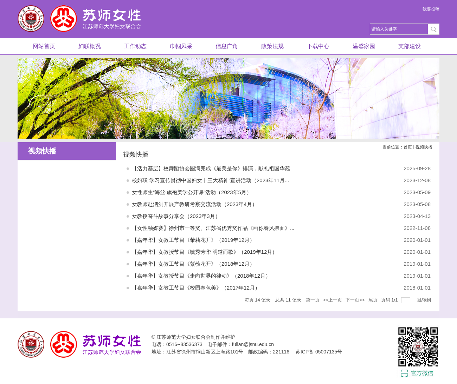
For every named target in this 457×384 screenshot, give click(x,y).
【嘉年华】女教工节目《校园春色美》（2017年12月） (196, 288)
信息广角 (226, 46)
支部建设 (409, 46)
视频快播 (424, 147)
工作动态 (135, 46)
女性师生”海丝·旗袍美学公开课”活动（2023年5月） (192, 192)
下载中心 (318, 46)
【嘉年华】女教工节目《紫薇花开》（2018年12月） (193, 264)
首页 (408, 147)
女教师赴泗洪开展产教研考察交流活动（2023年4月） (194, 204)
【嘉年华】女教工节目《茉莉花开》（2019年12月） (193, 240)
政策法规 (272, 46)
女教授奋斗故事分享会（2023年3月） (176, 216)
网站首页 (44, 46)
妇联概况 (89, 46)
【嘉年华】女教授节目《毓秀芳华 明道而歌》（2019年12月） (204, 252)
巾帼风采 (181, 46)
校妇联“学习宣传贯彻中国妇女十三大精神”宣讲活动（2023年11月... (210, 180)
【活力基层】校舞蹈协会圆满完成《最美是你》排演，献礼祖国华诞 (211, 168)
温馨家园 (364, 46)
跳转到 (424, 300)
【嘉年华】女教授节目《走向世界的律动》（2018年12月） (201, 276)
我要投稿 (431, 9)
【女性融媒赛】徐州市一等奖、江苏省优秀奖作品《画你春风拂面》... (213, 228)
